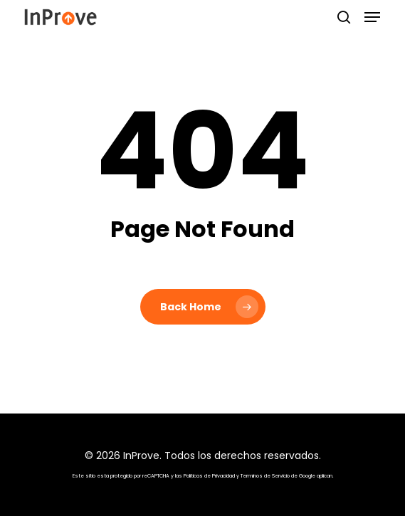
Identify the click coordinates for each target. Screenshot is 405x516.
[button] (372, 17)
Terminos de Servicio (265, 476)
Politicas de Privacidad (209, 476)
